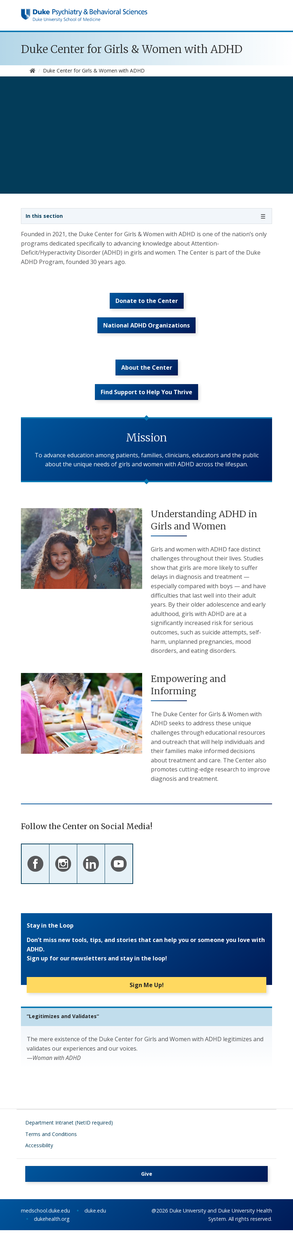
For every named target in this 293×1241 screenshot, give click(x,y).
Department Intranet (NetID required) (69, 1133)
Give (146, 1184)
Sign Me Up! (147, 996)
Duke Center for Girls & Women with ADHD (131, 49)
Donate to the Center (146, 303)
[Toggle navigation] (146, 216)
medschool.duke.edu (45, 1221)
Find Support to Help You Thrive (146, 403)
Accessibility (39, 1156)
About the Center (146, 375)
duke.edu (95, 1221)
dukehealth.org (52, 1229)
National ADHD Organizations (146, 331)
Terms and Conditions (51, 1144)
